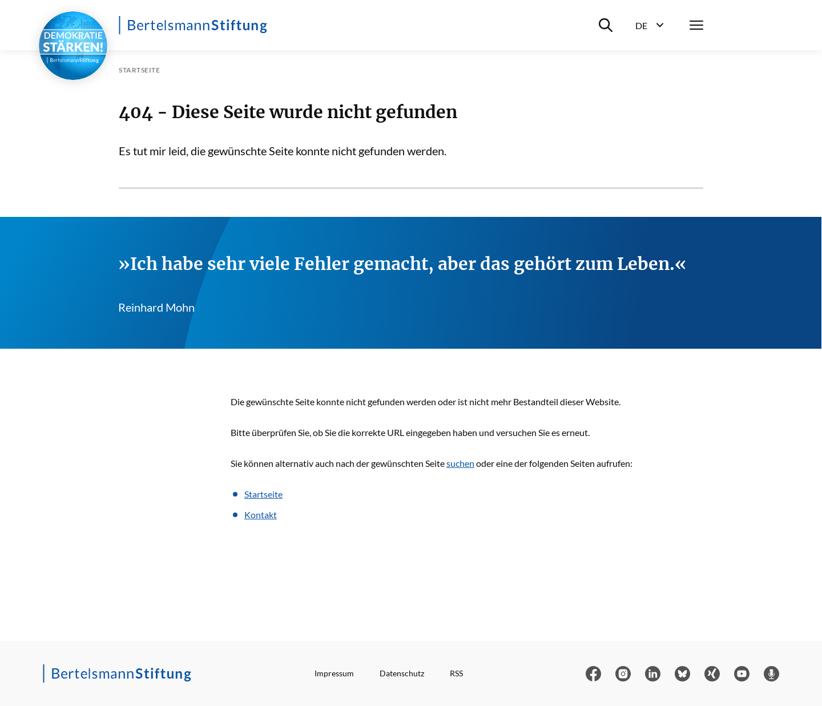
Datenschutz (402, 673)
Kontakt (260, 514)
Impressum (334, 673)
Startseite (263, 494)
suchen (460, 463)
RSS (456, 673)
